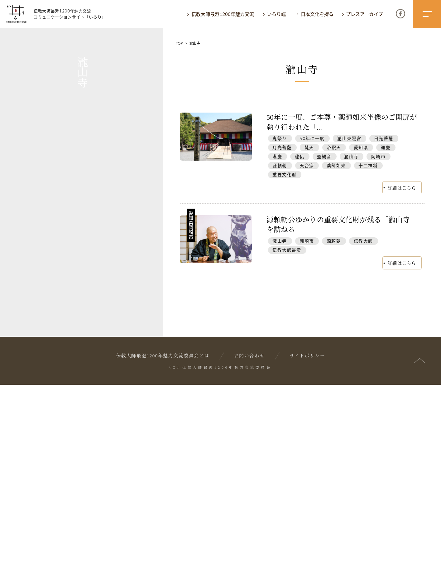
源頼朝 (279, 165)
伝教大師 (363, 241)
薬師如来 (336, 165)
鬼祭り (279, 138)
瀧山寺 (351, 156)
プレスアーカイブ (364, 14)
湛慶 (277, 156)
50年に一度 (312, 138)
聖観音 (324, 156)
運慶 (386, 147)
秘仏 (299, 156)
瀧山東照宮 (349, 138)
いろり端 (276, 14)
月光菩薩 (282, 147)
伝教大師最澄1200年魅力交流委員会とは (162, 537)
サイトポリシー (307, 537)
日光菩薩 (383, 138)
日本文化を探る (317, 14)
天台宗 (307, 165)
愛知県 (361, 147)
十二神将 (368, 165)
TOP (179, 43)
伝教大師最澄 (286, 250)
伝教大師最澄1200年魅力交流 (222, 14)
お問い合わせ (249, 537)
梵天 (309, 147)
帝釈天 (334, 147)
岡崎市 (378, 156)
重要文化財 (284, 174)
